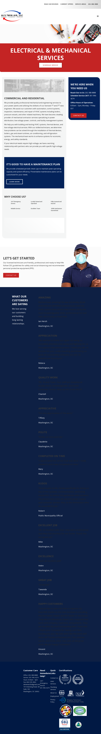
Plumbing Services (53, 688)
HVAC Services (53, 682)
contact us (11, 275)
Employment (54, 696)
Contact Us (54, 678)
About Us (53, 693)
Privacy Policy (52, 701)
